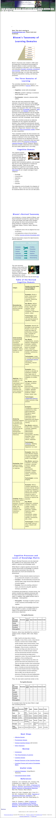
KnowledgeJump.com (18, 32)
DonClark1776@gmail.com (24, 816)
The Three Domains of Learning (24, 754)
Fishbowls (28, 443)
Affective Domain (20, 737)
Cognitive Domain (20, 757)
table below (15, 170)
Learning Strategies (20, 771)
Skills (38, 109)
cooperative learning (32, 359)
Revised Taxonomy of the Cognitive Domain (27, 760)
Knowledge (26, 109)
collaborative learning (31, 398)
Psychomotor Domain (21, 740)
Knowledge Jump (39, 814)
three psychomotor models (27, 129)
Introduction (18, 752)
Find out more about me (8, 814)
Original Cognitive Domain (22, 743)
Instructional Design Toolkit (22, 775)
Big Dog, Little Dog (30, 814)
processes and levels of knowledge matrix (30, 235)
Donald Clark (34, 816)
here (37, 276)
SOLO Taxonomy (20, 745)
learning (28, 85)
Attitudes (25, 111)
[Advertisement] (28, 18)
